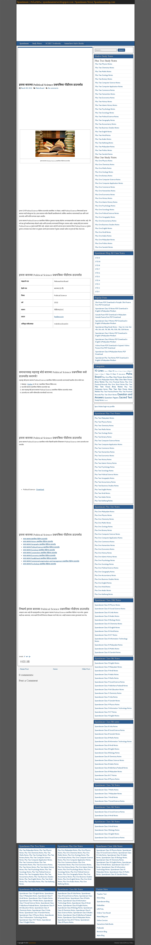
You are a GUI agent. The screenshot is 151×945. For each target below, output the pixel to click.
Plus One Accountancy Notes (105, 221)
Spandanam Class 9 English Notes (107, 663)
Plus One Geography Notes (105, 217)
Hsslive (29, 384)
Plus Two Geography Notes (105, 120)
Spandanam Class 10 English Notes (107, 627)
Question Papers (111, 397)
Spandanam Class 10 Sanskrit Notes (108, 652)
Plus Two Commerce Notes (105, 90)
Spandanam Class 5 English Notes (107, 834)
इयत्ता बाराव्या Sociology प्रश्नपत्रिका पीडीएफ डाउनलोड (39, 550)
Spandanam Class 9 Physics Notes (107, 704)
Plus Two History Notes (103, 102)
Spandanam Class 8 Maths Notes (107, 738)
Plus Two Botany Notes (103, 79)
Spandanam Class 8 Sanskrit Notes (107, 734)
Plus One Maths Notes (103, 168)
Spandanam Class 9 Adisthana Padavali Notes (111, 686)
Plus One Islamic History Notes (106, 202)
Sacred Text (125, 397)
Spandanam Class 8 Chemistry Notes (108, 756)
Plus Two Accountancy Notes (105, 124)
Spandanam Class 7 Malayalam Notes (108, 794)
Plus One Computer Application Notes (109, 183)
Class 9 (115, 374)
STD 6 (97, 273)
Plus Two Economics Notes (105, 98)
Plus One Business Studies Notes (107, 225)
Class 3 (121, 371)
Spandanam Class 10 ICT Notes (106, 635)
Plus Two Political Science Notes (107, 117)
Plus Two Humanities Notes (105, 94)
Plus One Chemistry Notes (104, 164)
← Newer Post (23, 669)
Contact (121, 943)
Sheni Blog (101, 898)
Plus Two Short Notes (109, 395)
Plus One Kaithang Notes (104, 594)
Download (40, 489)
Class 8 (109, 374)
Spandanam (24, 43)
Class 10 (111, 371)
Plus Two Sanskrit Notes (104, 154)
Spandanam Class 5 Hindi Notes (106, 826)
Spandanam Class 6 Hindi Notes (106, 815)
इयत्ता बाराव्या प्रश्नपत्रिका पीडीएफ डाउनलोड (35, 539)
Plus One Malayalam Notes (105, 240)
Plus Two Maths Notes (103, 71)
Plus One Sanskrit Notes (104, 247)
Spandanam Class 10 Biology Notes (107, 620)
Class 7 (102, 374)
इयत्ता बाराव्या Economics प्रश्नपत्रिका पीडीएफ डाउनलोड (39, 555)
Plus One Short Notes (116, 384)
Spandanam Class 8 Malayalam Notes (108, 772)
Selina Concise (102, 920)
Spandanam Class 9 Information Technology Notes (113, 708)
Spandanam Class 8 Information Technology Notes (113, 741)
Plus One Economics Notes (105, 195)
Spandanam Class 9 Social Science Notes (110, 682)
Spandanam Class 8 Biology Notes (107, 753)
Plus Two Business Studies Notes (107, 128)
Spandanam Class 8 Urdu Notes (106, 726)
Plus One (105, 377)
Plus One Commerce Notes (105, 187)
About (116, 943)
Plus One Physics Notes (103, 161)
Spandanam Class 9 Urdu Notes (106, 697)
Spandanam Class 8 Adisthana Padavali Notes (111, 768)
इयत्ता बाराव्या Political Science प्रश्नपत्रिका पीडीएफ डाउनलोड (51, 84)
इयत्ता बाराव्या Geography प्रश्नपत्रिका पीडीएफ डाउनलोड (39, 544)
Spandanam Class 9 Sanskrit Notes (107, 701)
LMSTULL (100, 909)
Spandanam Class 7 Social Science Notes (110, 801)
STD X (97, 258)
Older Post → (87, 669)
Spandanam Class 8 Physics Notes (107, 779)
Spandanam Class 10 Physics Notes (107, 605)
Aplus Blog (100, 935)
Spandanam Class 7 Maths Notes (107, 790)
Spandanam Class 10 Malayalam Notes (109, 645)
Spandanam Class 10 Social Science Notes (110, 609)
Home (55, 669)
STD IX (97, 262)
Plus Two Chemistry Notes (104, 68)
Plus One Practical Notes (115, 382)
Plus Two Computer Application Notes (109, 86)
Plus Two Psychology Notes (105, 109)
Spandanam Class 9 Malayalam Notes (108, 667)
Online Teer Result (104, 913)
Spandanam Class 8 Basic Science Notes (109, 760)
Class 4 (125, 371)
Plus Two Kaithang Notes (104, 143)
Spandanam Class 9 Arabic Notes (107, 674)
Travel (106, 400)
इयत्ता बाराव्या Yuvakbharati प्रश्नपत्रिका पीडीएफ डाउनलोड (40, 558)
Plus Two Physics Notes (103, 64)
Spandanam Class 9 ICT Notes (106, 712)
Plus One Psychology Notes (105, 206)
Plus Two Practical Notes (110, 392)
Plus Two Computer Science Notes (107, 83)
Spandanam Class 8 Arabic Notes (107, 764)
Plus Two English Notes (103, 132)
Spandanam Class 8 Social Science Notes (110, 730)
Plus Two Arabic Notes (103, 139)
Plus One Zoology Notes (104, 172)
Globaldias (101, 905)
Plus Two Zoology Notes (104, 75)
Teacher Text (101, 894)
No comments (53, 88)
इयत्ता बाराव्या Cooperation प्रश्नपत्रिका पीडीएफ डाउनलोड (40, 553)
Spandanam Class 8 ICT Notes (106, 775)
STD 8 (97, 265)
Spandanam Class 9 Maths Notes (107, 678)
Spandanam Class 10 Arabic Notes (107, 616)
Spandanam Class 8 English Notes (107, 749)
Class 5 (130, 371)
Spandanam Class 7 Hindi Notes (106, 797)
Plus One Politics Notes (103, 243)
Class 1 (106, 371)
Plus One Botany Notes (103, 176)
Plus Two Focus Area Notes (109, 387)
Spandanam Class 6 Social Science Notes (110, 812)
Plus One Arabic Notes (103, 236)
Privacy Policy (129, 943)
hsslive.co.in (59, 317)
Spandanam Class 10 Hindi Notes (107, 631)
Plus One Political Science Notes (107, 213)
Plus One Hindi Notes (103, 232)
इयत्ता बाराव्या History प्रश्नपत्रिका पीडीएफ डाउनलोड (38, 541)
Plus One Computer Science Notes (108, 179)
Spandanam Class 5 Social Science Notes (110, 838)
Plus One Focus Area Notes (120, 377)
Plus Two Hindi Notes (103, 135)
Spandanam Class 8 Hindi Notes (106, 745)
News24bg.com (102, 917)
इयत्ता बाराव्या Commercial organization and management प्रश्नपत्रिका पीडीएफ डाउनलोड (51, 561)
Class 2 (117, 371)
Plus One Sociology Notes (104, 210)
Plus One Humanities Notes (105, 191)
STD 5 (97, 277)
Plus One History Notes (103, 198)
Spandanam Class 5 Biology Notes (107, 830)
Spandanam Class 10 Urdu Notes (106, 612)
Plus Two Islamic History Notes (106, 105)
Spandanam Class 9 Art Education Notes (109, 689)
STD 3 (97, 284)
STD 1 (97, 292)
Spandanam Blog (103, 901)
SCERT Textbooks (53, 43)
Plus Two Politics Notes (103, 150)
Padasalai (100, 928)
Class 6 (97, 374)
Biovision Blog (102, 932)
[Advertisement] (75, 21)
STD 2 (97, 288)
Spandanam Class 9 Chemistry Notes (108, 693)
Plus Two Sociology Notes (104, 113)
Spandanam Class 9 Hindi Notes (106, 671)
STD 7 (97, 269)
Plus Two (128, 384)
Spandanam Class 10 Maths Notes (107, 649)
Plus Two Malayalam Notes (105, 147)
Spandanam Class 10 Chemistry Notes (108, 624)
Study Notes (37, 43)
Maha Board (40, 88)
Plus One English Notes (103, 228)
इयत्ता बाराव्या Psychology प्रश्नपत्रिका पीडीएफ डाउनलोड (39, 564)
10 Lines (99, 370)
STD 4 (97, 280)
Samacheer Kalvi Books (74, 43)
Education (122, 374)
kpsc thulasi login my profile (105, 406)
